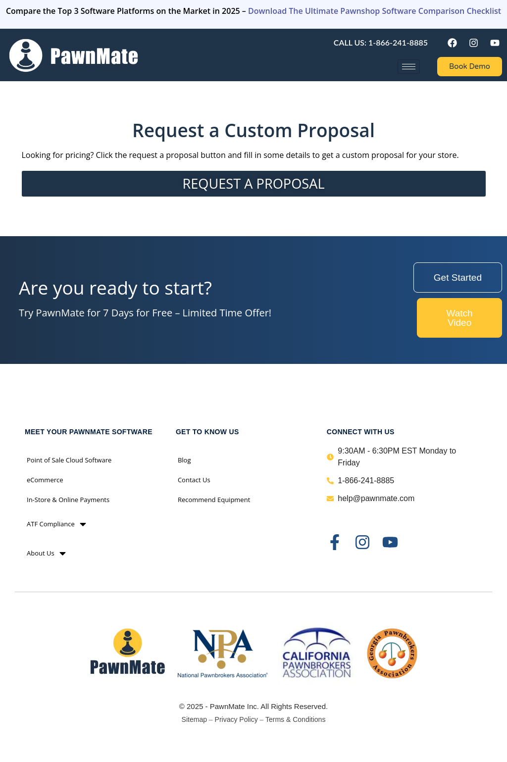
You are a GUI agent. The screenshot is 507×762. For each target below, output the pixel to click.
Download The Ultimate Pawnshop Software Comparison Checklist (374, 10)
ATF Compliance (56, 524)
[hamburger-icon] (409, 66)
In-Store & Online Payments (68, 499)
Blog (184, 460)
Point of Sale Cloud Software (69, 460)
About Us (46, 553)
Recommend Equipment (214, 499)
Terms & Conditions (295, 719)
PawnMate (227, 706)
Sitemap (194, 719)
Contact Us (194, 479)
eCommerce (45, 479)
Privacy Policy (236, 719)
